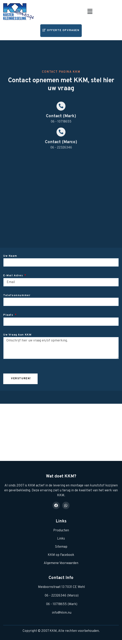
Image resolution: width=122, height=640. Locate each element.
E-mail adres (13, 275)
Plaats (8, 315)
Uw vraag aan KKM (17, 335)
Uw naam (10, 256)
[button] (90, 12)
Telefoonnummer (16, 295)
